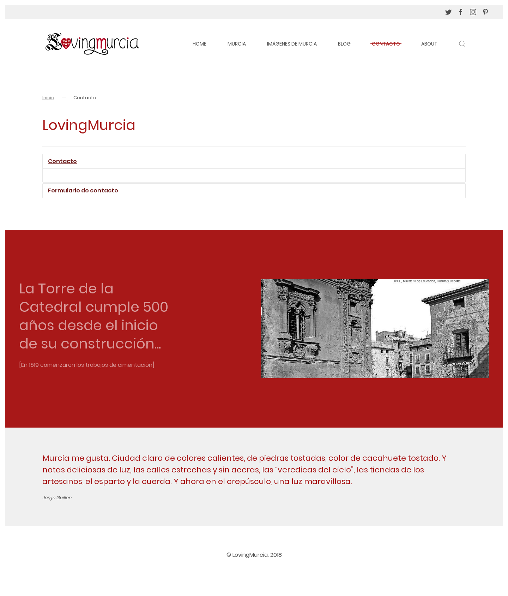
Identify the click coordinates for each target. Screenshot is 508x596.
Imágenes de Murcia (292, 43)
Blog (344, 43)
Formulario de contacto (83, 190)
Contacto (386, 43)
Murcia (237, 43)
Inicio (48, 97)
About (429, 43)
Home (199, 43)
